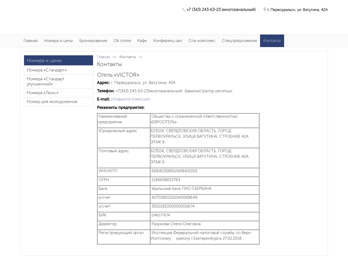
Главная (103, 57)
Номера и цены (44, 60)
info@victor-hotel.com (130, 99)
